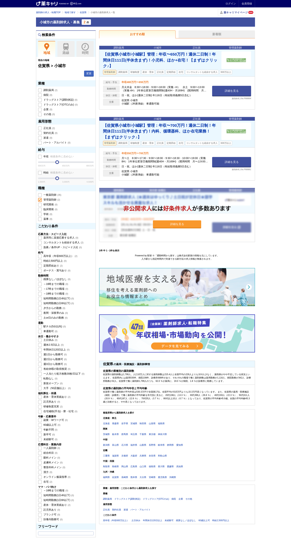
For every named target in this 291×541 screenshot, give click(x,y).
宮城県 (133, 423)
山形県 (152, 423)
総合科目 (50, 452)
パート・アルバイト (57, 142)
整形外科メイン (54, 467)
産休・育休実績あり (57, 396)
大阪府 (133, 455)
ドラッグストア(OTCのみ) (60, 104)
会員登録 (247, 3)
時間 (85, 49)
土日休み (50, 339)
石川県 (124, 445)
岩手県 (124, 423)
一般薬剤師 (52, 194)
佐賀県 (83, 12)
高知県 (179, 466)
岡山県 (124, 466)
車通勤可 (50, 331)
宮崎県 (152, 477)
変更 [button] (88, 73)
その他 (49, 114)
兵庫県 (143, 455)
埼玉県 (133, 434)
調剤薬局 (50, 90)
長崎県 (124, 477)
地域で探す (70, 12)
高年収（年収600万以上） (60, 255)
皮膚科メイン (53, 462)
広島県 (133, 466)
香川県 (161, 466)
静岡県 (170, 445)
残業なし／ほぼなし (57, 279)
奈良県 (152, 455)
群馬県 (124, 434)
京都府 (124, 455)
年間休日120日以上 (56, 349)
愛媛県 (170, 466)
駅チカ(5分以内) (54, 326)
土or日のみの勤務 (55, 317)
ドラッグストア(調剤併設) (60, 99)
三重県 (106, 455)
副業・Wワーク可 (55, 419)
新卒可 (49, 434)
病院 (47, 94)
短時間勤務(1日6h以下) (58, 303)
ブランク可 (51, 514)
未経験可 (50, 439)
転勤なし (50, 378)
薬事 (47, 218)
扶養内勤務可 (53, 519)
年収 (58, 156)
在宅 (47, 481)
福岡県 (106, 477)
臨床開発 (50, 209)
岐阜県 (161, 445)
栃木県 (115, 434)
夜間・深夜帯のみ (55, 312)
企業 (47, 109)
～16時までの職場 (55, 283)
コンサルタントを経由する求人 (63, 242)
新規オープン (53, 383)
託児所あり (51, 401)
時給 (58, 172)
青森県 (115, 423)
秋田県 (143, 423)
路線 (66, 49)
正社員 (49, 128)
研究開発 (50, 204)
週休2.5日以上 (53, 344)
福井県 (133, 445)
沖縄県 (172, 477)
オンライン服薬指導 (57, 476)
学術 (47, 214)
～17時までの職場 (55, 288)
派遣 (47, 137)
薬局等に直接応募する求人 (60, 237)
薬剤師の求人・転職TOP (48, 12)
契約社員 (50, 132)
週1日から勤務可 (55, 354)
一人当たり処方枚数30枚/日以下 (63, 373)
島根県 (115, 466)
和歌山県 (162, 455)
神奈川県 (162, 434)
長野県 (152, 445)
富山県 (115, 445)
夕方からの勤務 (54, 308)
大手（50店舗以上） (57, 388)
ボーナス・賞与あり (57, 270)
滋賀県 (115, 455)
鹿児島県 (162, 477)
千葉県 (143, 434)
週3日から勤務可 (55, 364)
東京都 (152, 434)
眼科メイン (51, 457)
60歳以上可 (51, 424)
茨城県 (106, 434)
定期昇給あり (53, 265)
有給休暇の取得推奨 (57, 368)
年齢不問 (50, 429)
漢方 (47, 472)
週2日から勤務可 (55, 359)
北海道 (106, 423)
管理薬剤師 (51, 199)
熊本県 (133, 477)
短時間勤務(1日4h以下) (58, 298)
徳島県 (152, 466)
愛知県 (179, 445)
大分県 (143, 477)
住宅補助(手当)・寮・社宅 (60, 411)
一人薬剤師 (51, 447)
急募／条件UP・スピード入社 (62, 247)
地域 (46, 49)
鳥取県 (106, 466)
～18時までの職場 (55, 293)
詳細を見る (232, 90)
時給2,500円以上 (55, 260)
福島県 (161, 423)
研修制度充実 (53, 406)
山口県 (143, 466)
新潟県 (106, 445)
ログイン (230, 3)
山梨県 (143, 445)
